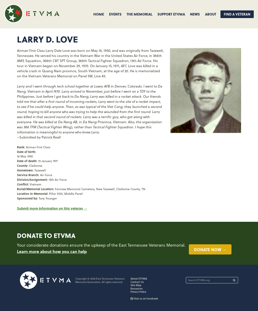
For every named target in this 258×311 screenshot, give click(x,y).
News (195, 14)
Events (115, 14)
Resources (136, 288)
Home (98, 14)
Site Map (135, 285)
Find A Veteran (237, 14)
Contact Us (137, 282)
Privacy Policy (138, 292)
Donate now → (210, 249)
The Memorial (139, 14)
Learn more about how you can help (52, 251)
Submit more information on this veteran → (52, 208)
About (210, 14)
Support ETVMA (171, 14)
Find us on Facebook (144, 298)
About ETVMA (138, 278)
